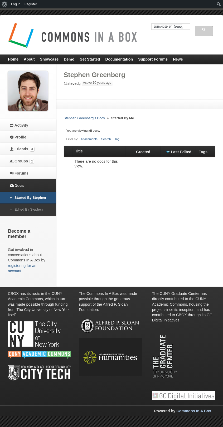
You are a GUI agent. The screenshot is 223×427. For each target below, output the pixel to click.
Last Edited (181, 152)
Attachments (89, 139)
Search (106, 139)
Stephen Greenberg (94, 74)
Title (79, 151)
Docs (19, 185)
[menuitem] (4, 4)
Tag (116, 139)
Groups (24, 161)
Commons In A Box (193, 411)
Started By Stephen (30, 198)
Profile (20, 137)
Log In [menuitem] (16, 4)
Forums (21, 173)
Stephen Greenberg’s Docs (84, 118)
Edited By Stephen (28, 209)
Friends (24, 149)
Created (143, 152)
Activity (21, 125)
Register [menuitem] (31, 4)
